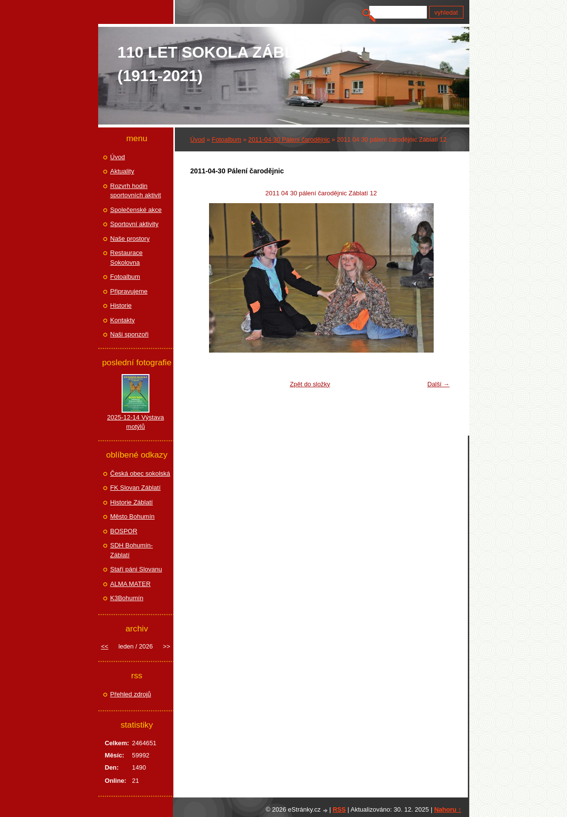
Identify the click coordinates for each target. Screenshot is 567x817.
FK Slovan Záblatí (135, 487)
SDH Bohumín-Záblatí (131, 550)
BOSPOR (124, 531)
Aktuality (122, 171)
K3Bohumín (127, 598)
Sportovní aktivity (134, 224)
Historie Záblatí (131, 502)
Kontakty (122, 320)
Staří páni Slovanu (136, 569)
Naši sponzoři (129, 334)
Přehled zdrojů (130, 694)
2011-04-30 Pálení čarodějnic (289, 139)
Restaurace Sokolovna (126, 257)
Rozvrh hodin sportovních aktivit (135, 190)
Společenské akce (136, 209)
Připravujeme (129, 291)
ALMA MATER (130, 583)
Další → (438, 384)
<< (104, 646)
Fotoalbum (226, 139)
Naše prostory (130, 238)
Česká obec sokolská (140, 473)
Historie (121, 305)
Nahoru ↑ (448, 809)
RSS (339, 809)
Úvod (197, 139)
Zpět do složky (310, 384)
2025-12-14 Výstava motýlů (135, 422)
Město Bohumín (132, 516)
